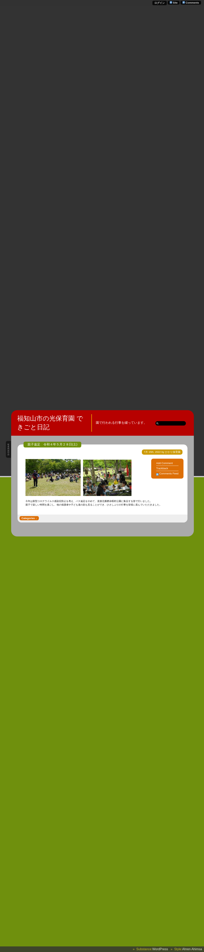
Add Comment (164, 463)
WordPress (160, 949)
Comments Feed (168, 473)
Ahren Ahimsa (192, 949)
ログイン (159, 2)
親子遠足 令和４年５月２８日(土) (52, 444)
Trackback (162, 468)
